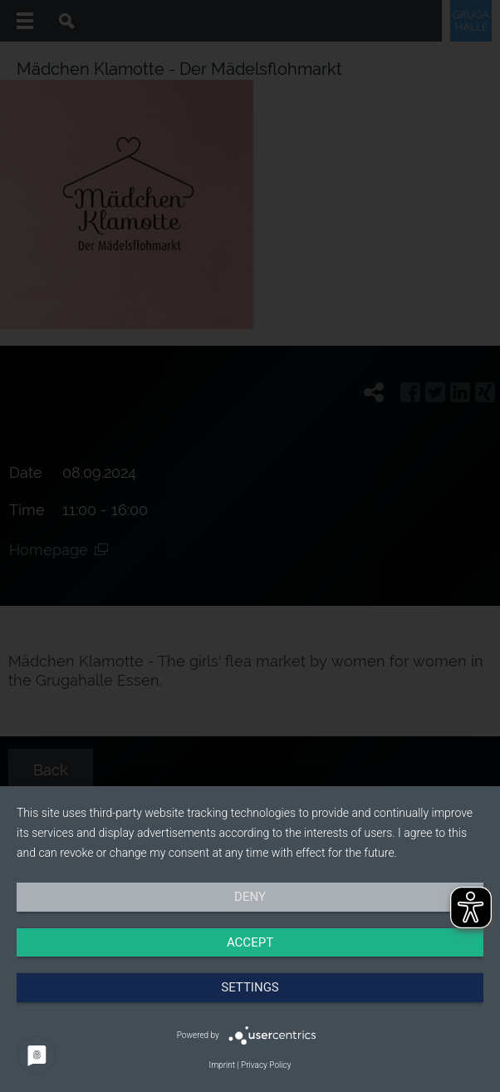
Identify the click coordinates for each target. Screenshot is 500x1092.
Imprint (222, 1065)
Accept (250, 942)
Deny (250, 896)
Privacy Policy (266, 1065)
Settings (250, 987)
